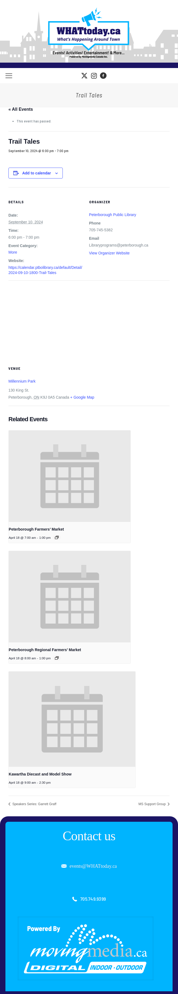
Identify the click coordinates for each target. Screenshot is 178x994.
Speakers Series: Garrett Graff (33, 804)
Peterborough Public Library (112, 215)
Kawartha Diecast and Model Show (40, 774)
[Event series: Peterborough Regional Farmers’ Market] (57, 658)
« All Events (20, 109)
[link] (86, 948)
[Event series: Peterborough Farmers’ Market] (57, 537)
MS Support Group (153, 804)
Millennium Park (22, 381)
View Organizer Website (109, 253)
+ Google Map (82, 397)
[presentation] (69, 476)
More (12, 252)
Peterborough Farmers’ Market (36, 529)
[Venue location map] (89, 319)
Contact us (89, 836)
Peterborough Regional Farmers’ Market (45, 650)
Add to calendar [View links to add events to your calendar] (36, 173)
